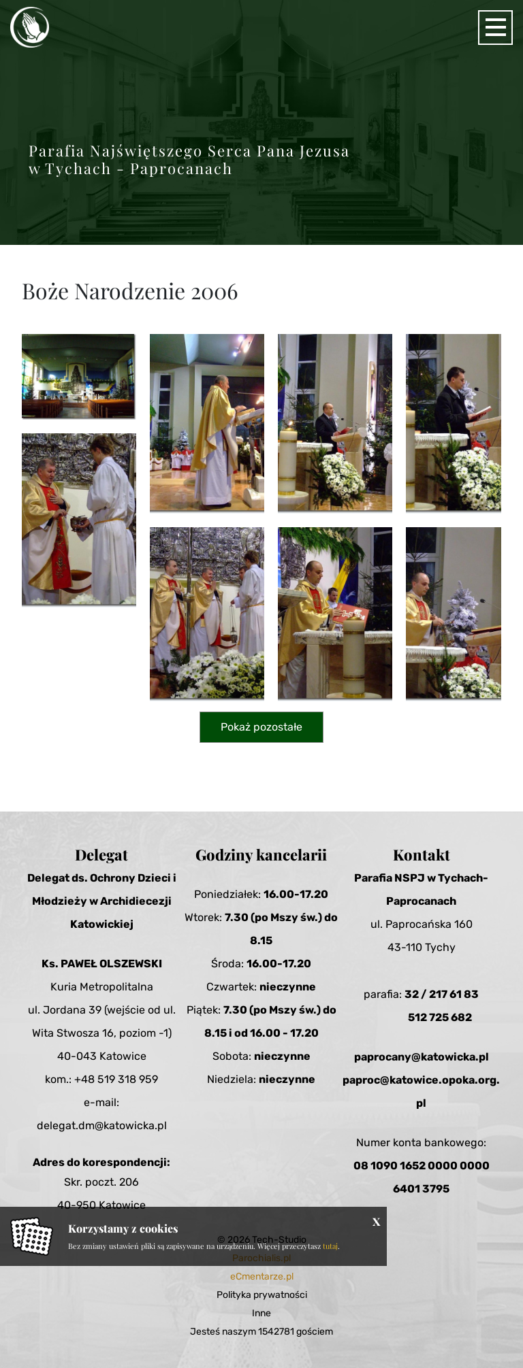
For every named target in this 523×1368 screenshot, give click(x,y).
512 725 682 (440, 1017)
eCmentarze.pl (262, 1276)
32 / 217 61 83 (442, 994)
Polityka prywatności (262, 1295)
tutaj (330, 1246)
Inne (261, 1313)
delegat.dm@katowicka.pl (102, 1125)
